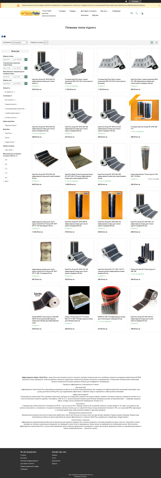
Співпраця (116, 11)
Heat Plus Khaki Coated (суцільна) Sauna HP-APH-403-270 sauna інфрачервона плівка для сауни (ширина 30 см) (79, 176)
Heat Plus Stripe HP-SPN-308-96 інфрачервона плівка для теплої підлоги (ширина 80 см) (76, 224)
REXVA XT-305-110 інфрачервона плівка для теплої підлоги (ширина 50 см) (111, 318)
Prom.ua (90, 474)
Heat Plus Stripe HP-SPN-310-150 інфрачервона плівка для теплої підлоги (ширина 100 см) (76, 271)
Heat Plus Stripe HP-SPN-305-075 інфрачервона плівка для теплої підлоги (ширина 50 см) (43, 129)
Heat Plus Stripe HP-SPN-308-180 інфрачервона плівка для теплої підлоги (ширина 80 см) (76, 129)
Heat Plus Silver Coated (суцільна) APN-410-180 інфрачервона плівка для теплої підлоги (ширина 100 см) (144, 81)
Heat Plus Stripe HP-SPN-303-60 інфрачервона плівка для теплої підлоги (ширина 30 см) (142, 319)
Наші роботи (56, 461)
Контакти (84, 15)
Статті (54, 458)
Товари (72, 11)
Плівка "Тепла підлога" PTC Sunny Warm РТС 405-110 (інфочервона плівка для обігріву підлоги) (79, 319)
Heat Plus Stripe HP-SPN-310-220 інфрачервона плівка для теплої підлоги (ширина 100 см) (109, 129)
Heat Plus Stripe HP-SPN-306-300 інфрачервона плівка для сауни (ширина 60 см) (112, 176)
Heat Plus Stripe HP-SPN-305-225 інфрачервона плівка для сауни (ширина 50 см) (46, 176)
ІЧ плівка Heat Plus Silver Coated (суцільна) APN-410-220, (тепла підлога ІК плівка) (112, 81)
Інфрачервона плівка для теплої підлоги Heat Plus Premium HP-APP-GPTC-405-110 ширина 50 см (45, 271)
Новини (54, 455)
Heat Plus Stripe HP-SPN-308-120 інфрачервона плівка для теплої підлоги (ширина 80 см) (109, 224)
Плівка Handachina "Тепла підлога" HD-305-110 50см (144, 175)
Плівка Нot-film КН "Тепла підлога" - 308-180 (143, 270)
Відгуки (95, 15)
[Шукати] (132, 13)
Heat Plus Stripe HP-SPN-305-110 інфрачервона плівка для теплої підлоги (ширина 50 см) (142, 224)
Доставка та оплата (88, 11)
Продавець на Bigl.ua (80, 476)
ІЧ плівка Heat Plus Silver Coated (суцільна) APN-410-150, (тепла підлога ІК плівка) (79, 81)
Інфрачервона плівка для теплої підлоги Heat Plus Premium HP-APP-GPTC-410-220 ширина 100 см (45, 224)
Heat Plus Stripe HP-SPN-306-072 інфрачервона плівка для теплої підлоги (43, 81)
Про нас (104, 11)
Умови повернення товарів (30, 466)
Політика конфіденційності (29, 461)
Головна (62, 11)
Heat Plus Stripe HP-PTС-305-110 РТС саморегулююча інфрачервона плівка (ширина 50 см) (111, 271)
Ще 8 (6, 181)
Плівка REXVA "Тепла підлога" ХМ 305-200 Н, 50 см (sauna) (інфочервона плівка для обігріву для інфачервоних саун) (45, 320)
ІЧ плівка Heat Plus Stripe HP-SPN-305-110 (144, 128)
